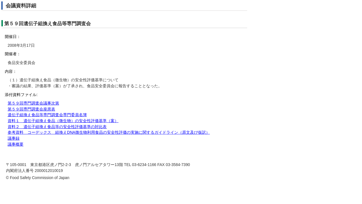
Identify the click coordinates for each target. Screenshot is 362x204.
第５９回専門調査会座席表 (31, 109)
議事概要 (15, 144)
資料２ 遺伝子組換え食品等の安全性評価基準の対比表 (57, 127)
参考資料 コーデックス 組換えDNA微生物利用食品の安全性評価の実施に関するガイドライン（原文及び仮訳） (109, 132)
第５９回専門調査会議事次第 (33, 103)
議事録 (14, 138)
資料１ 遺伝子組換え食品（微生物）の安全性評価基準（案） (63, 121)
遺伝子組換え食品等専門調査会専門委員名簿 (47, 115)
